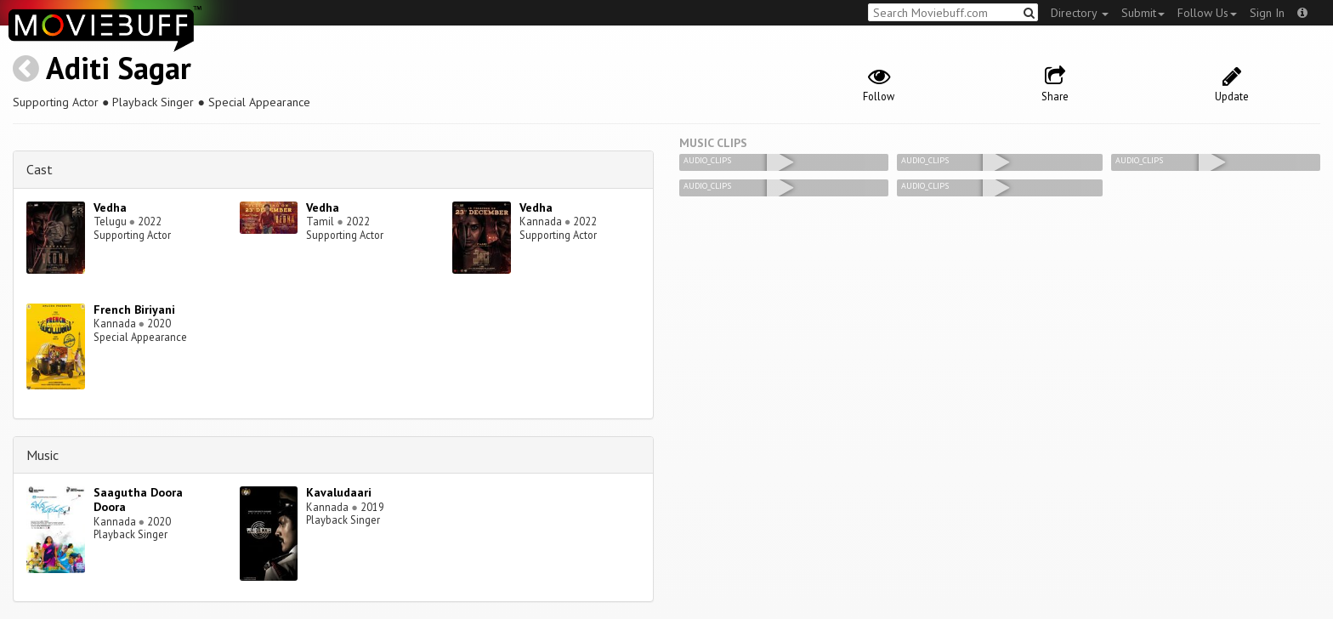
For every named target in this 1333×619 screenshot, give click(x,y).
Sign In (1267, 12)
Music (42, 454)
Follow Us (1207, 12)
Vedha (110, 207)
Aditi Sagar (118, 68)
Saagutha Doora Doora (138, 499)
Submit (1143, 12)
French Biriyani (134, 309)
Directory (1080, 12)
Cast (39, 169)
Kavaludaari (339, 492)
